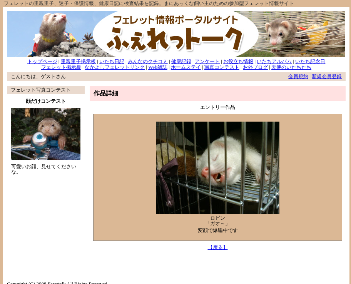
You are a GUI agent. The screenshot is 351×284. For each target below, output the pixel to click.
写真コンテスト (221, 67)
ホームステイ (186, 67)
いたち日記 (111, 61)
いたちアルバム (274, 61)
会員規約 (298, 76)
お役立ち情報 (238, 61)
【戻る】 (218, 247)
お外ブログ (255, 67)
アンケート (207, 61)
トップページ (42, 61)
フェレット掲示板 (61, 67)
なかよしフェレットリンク (115, 67)
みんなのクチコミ (148, 61)
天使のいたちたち (291, 67)
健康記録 (181, 61)
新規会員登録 (327, 76)
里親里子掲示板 (78, 61)
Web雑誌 (157, 67)
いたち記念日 (310, 61)
